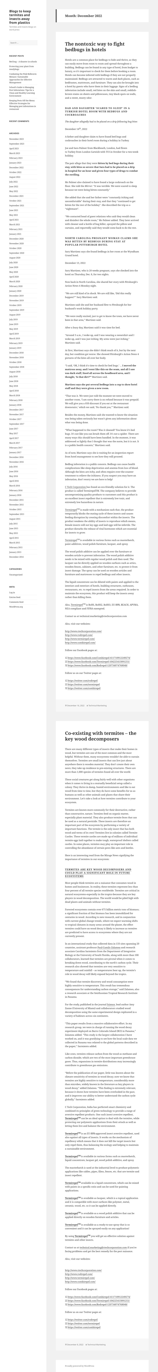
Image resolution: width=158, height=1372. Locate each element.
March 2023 (14, 153)
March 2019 (14, 338)
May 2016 (13, 476)
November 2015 (16, 504)
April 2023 (14, 148)
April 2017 (14, 438)
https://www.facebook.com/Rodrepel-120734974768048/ (97, 665)
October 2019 (15, 305)
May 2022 (13, 191)
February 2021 (15, 229)
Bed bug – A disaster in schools (23, 61)
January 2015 (15, 552)
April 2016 (14, 481)
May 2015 (13, 533)
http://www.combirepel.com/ (80, 642)
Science (111, 1004)
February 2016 (15, 490)
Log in (12, 592)
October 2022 (15, 172)
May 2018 (13, 386)
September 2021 (16, 205)
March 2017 (14, 443)
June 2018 (13, 381)
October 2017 (15, 419)
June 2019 (13, 324)
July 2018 (13, 376)
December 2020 (16, 238)
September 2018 (16, 367)
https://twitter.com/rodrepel (83, 680)
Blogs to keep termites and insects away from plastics (20, 17)
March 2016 (14, 485)
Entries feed (14, 597)
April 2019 (14, 333)
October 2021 (15, 200)
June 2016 (13, 471)
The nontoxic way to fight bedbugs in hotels (95, 47)
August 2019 (14, 314)
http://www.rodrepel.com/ (79, 635)
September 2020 (16, 253)
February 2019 (15, 343)
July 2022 (13, 181)
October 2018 (15, 362)
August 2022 (14, 177)
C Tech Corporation (75, 487)
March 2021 (14, 224)
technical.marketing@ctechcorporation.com (103, 1247)
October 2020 (15, 248)
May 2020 (13, 272)
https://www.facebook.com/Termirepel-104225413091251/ (99, 661)
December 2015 (16, 500)
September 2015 (16, 514)
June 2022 (13, 186)
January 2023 (15, 162)
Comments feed (16, 602)
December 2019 (16, 295)
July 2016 (13, 466)
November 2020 (16, 243)
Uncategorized (15, 574)
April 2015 (14, 538)
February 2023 (15, 158)
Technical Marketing (97, 705)
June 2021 (13, 210)
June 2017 (13, 428)
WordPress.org (16, 606)
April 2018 (14, 390)
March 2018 (14, 395)
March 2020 (14, 281)
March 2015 (14, 542)
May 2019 (13, 329)
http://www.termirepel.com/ (80, 638)
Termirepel (71, 509)
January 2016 (15, 495)
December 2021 (16, 196)
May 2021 (13, 215)
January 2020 (15, 291)
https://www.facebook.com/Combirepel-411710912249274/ (99, 657)
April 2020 (14, 276)
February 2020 (15, 286)
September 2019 (16, 310)
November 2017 (16, 414)
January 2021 (15, 234)
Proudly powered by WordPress (79, 1366)
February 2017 (15, 447)
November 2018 (16, 357)
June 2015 (13, 528)
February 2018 (15, 400)
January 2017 (15, 452)
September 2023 (16, 143)
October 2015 (15, 509)
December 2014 (16, 557)
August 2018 (14, 371)
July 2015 (13, 523)
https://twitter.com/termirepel (84, 684)
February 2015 (15, 547)
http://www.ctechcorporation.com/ (83, 631)
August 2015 (14, 519)
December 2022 (16, 167)
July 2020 (13, 262)
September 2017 (16, 424)
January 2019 (15, 348)
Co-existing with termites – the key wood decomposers (100, 736)
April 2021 (14, 219)
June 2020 (13, 267)
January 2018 (15, 405)
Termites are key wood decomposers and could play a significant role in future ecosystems (98, 873)
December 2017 (16, 409)
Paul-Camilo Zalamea (108, 947)
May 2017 (13, 433)
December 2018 (16, 352)
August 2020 (14, 257)
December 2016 (16, 457)
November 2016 (16, 462)
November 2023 (16, 139)
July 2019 (13, 319)
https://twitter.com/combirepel (84, 688)
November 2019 (16, 300)
